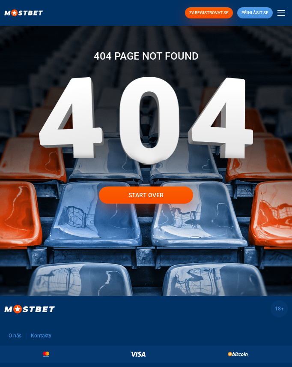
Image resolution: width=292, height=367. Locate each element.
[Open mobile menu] (281, 12)
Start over (146, 195)
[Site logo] (23, 12)
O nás (15, 336)
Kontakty (41, 336)
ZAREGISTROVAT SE (209, 12)
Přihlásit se (254, 12)
